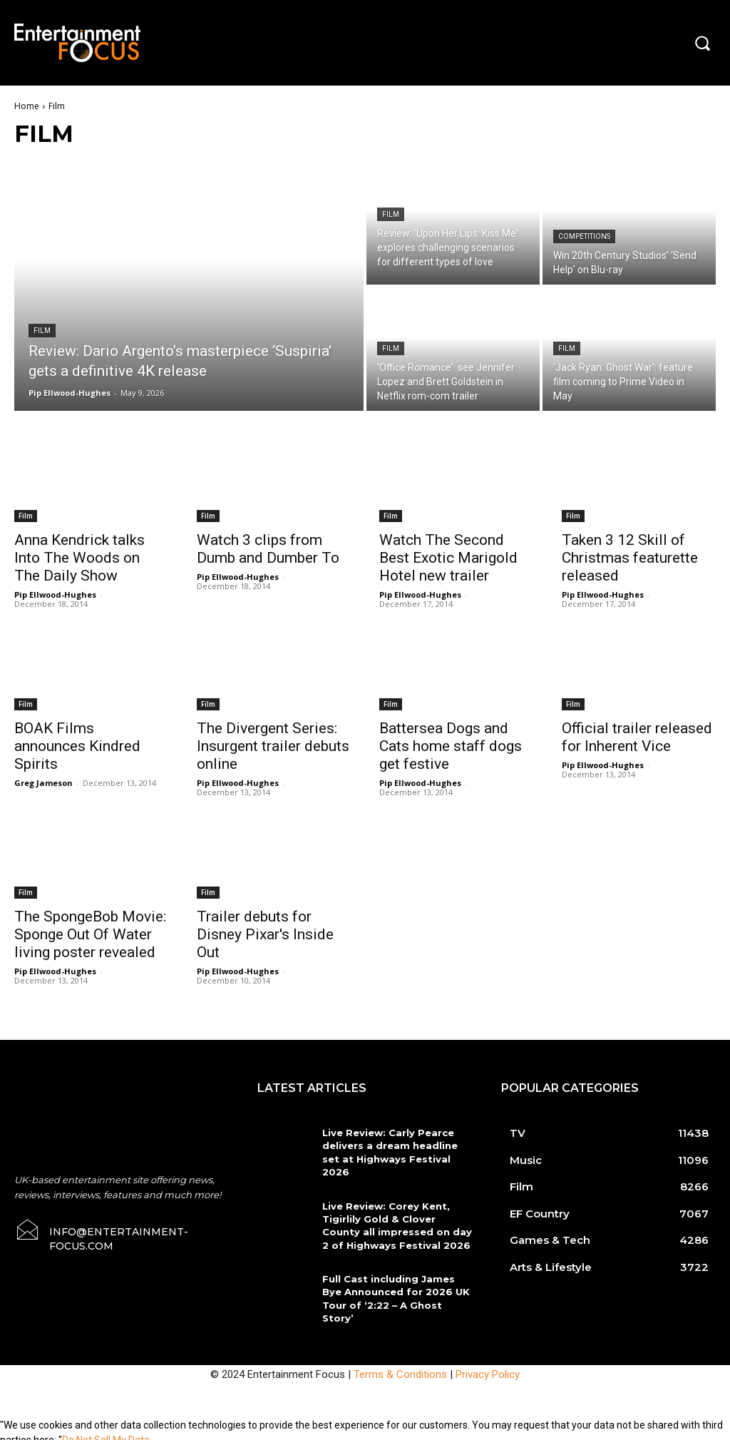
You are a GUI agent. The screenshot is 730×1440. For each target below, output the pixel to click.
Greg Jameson (43, 782)
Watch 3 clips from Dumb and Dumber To (268, 548)
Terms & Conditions (400, 1366)
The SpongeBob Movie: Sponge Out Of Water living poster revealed (90, 934)
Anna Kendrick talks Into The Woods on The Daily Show (79, 557)
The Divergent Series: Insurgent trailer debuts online (273, 746)
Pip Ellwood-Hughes (55, 594)
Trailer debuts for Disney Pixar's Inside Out (265, 934)
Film (42, 331)
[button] (702, 42)
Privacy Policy (488, 1366)
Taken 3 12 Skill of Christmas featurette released (630, 557)
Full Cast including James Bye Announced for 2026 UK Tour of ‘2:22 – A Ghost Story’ (395, 1290)
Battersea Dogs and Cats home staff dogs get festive (450, 746)
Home (26, 106)
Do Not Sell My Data (106, 1432)
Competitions (584, 236)
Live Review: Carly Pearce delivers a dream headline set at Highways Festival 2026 (390, 1152)
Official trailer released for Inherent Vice (637, 737)
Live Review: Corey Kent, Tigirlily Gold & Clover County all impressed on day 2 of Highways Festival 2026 (396, 1225)
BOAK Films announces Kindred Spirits (77, 746)
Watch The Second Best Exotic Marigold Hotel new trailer (448, 557)
